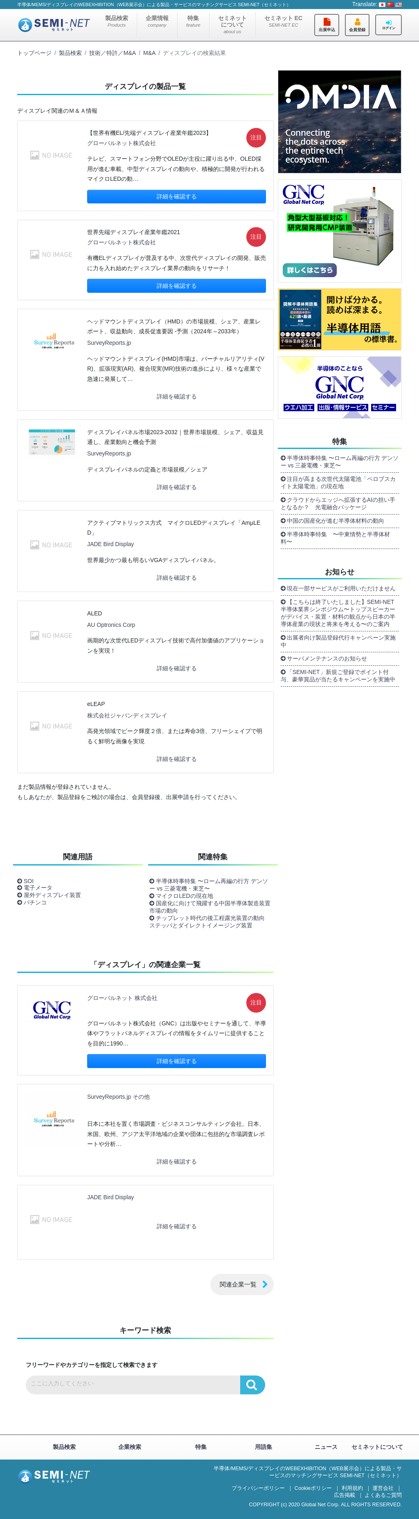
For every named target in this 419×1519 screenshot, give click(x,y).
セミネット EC (283, 21)
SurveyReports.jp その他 (118, 1096)
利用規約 (352, 1488)
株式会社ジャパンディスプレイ (127, 715)
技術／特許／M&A (112, 53)
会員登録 (357, 29)
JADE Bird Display (110, 544)
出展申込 (327, 29)
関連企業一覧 (238, 1284)
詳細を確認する (177, 196)
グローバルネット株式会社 (121, 143)
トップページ (34, 53)
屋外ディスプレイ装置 (52, 895)
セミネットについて (232, 24)
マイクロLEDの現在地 (184, 896)
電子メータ (38, 887)
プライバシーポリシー (258, 1488)
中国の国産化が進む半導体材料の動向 (335, 520)
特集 (193, 21)
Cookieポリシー (313, 1488)
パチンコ (35, 902)
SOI (29, 881)
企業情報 (157, 21)
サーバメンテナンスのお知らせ (327, 658)
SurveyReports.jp (109, 342)
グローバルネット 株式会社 (122, 998)
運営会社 (383, 1488)
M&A (149, 53)
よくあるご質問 (383, 1495)
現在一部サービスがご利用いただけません (341, 588)
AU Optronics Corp (111, 625)
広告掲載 (344, 1495)
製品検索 (116, 21)
